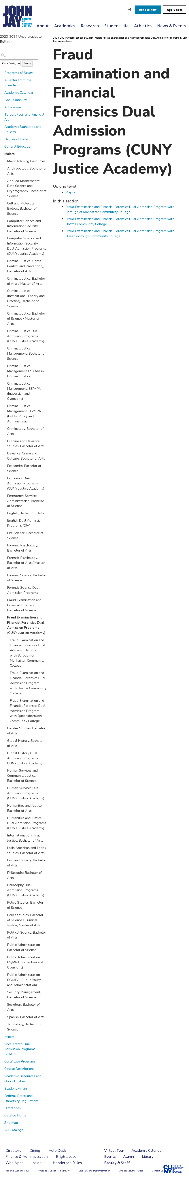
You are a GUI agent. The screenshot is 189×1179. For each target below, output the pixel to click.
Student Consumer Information (94, 1170)
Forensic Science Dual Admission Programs (23, 590)
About (43, 25)
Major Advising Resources (26, 161)
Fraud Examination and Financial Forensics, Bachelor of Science (24, 605)
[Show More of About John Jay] (2, 99)
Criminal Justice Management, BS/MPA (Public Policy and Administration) (24, 414)
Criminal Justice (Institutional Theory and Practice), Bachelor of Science (26, 298)
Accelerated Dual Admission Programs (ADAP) (19, 1049)
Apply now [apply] (174, 10)
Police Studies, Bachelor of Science (25, 905)
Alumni (129, 1156)
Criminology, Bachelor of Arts (25, 431)
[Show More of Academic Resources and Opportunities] (2, 1076)
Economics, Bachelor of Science (24, 468)
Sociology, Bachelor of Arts (23, 1007)
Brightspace (66, 1156)
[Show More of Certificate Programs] (2, 1061)
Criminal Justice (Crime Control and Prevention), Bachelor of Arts (25, 266)
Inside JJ (38, 1162)
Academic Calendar (18, 92)
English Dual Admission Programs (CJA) (24, 523)
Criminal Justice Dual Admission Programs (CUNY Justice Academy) (25, 336)
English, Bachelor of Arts (25, 513)
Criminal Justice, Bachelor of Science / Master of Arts (26, 318)
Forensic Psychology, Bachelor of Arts (22, 548)
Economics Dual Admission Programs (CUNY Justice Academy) (25, 483)
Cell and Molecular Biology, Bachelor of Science (22, 208)
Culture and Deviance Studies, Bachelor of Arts (26, 443)
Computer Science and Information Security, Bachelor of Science (24, 226)
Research (90, 25)
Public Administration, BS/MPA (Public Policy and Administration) (24, 980)
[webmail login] (129, 9)
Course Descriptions (19, 1069)
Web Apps (14, 1162)
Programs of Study (18, 73)
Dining (34, 1150)
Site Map (11, 1122)
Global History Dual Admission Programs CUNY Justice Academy (24, 758)
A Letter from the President (17, 82)
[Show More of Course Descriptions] (2, 1068)
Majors (9, 154)
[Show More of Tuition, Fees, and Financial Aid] (2, 114)
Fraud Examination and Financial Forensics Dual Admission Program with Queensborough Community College (27, 710)
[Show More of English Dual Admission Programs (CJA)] (4, 520)
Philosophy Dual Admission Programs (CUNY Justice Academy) (25, 890)
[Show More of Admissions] (2, 107)
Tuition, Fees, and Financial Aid (24, 117)
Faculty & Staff (117, 1162)
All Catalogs (13, 1130)
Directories (12, 1108)
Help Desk (57, 1150)
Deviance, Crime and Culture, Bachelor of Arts (26, 456)
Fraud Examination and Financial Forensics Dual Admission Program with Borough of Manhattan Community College (27, 653)
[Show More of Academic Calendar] (2, 92)
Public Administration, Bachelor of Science (23, 947)
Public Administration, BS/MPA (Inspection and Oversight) (25, 962)
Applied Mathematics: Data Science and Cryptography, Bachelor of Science (26, 188)
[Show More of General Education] (2, 146)
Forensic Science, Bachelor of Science (26, 577)
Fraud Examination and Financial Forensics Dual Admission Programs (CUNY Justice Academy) (26, 625)
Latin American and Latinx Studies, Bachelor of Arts (26, 850)
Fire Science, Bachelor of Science (25, 535)
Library (147, 1156)
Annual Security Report (131, 1170)
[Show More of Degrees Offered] (2, 139)
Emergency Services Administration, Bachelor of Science (25, 501)
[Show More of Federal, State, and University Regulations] (2, 1095)
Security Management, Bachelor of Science (24, 994)
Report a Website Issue (17, 1170)
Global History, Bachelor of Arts (25, 743)
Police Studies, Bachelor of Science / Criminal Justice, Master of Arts (25, 920)
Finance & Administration (26, 1156)
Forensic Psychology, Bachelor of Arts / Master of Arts (26, 563)
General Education (18, 146)
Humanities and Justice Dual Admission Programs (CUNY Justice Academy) (26, 823)
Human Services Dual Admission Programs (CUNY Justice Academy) (25, 793)
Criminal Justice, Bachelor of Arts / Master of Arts (26, 281)
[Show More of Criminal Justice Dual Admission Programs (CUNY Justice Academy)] (4, 331)
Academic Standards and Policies (22, 129)
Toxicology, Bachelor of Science (24, 1027)
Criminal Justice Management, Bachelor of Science (26, 353)
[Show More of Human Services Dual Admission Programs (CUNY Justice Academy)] (4, 788)
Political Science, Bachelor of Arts (26, 935)
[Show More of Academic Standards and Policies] (2, 126)
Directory (13, 1150)
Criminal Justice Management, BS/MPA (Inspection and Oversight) (24, 391)
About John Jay (15, 100)
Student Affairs (16, 1088)
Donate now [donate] (148, 10)
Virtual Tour (114, 1150)
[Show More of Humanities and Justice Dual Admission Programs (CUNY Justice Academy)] (4, 818)
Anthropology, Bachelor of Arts (26, 171)
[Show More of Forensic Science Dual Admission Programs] (4, 587)
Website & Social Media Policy (53, 1170)
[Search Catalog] (19, 55)
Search (27, 63)
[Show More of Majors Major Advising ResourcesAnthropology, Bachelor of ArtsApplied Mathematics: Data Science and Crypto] (2, 153)
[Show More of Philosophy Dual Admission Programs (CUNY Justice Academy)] (4, 885)
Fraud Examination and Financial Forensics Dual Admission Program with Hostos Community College (28, 683)
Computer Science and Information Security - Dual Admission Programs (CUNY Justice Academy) (26, 246)
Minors (9, 1037)
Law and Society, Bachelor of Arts (26, 863)
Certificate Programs (19, 1061)
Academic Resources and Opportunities (22, 1078)
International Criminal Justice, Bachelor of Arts (25, 838)
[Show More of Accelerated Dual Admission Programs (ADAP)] (2, 1044)
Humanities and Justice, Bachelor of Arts (24, 808)
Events (110, 1156)
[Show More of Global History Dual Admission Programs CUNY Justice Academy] (4, 753)
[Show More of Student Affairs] (2, 1088)
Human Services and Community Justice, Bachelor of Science (22, 775)
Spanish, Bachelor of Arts (26, 1017)
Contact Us (157, 1170)
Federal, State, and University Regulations (21, 1098)
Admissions (12, 107)
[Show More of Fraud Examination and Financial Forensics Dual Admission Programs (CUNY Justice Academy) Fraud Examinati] (4, 617)
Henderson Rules (67, 1162)
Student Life (116, 25)
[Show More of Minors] (2, 1036)
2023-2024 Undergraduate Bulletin (73, 38)
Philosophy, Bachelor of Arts (24, 875)
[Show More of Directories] (2, 1108)
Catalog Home (15, 1115)
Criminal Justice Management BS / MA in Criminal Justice (25, 371)
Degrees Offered (16, 139)
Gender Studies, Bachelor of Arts (26, 731)
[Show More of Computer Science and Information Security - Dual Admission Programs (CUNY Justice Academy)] (4, 238)
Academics (64, 25)
